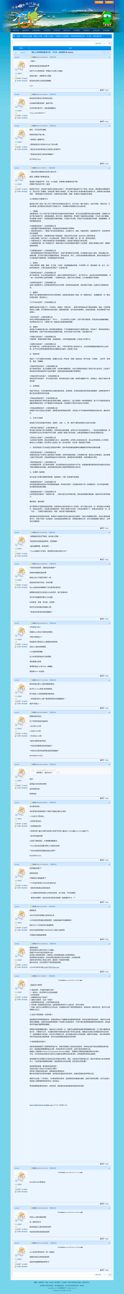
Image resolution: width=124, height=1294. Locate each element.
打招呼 (19, 81)
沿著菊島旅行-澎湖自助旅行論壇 (14, 36)
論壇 (18, 36)
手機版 (35, 1282)
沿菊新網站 (36, 30)
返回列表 (98, 43)
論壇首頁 (25, 30)
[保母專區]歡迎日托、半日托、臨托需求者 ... (87, 36)
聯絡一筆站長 (49, 1282)
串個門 (19, 78)
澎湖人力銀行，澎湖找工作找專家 (56, 36)
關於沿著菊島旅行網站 (74, 1282)
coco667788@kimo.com (51, 967)
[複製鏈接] (70, 52)
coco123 (23, 52)
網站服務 (57, 1282)
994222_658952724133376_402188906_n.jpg (41, 1105)
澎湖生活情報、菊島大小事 (32, 36)
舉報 (107, 90)
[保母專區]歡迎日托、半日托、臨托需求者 (51, 52)
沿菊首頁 (15, 30)
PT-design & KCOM (65, 1290)
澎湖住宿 (57, 30)
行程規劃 (76, 30)
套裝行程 (66, 30)
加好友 (25, 78)
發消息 (25, 81)
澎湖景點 (47, 30)
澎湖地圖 (106, 30)
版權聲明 (41, 1282)
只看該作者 (52, 57)
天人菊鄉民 (18, 73)
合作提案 (64, 1282)
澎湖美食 (86, 30)
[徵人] (34, 52)
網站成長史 (86, 1282)
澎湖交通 (96, 30)
